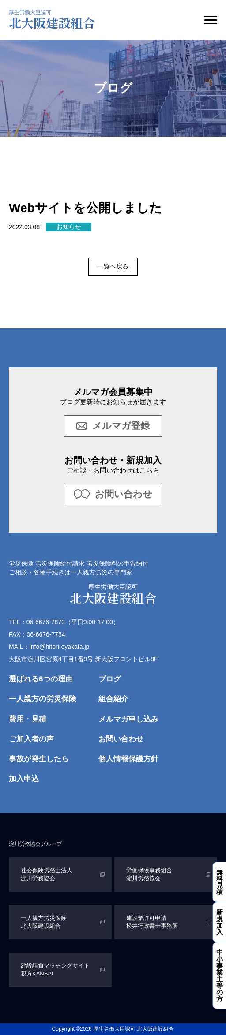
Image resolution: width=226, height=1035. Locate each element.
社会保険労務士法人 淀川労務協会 (47, 874)
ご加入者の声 (31, 739)
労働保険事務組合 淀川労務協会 (150, 874)
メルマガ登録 (113, 426)
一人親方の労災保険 (42, 699)
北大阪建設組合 (52, 20)
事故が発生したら (39, 759)
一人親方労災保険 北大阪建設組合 (44, 922)
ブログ (109, 679)
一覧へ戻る (113, 266)
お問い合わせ (113, 494)
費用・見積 (27, 719)
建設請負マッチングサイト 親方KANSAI (56, 969)
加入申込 (24, 778)
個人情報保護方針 (128, 759)
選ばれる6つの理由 (41, 679)
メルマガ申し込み (128, 719)
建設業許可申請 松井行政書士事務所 (152, 922)
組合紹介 (113, 699)
